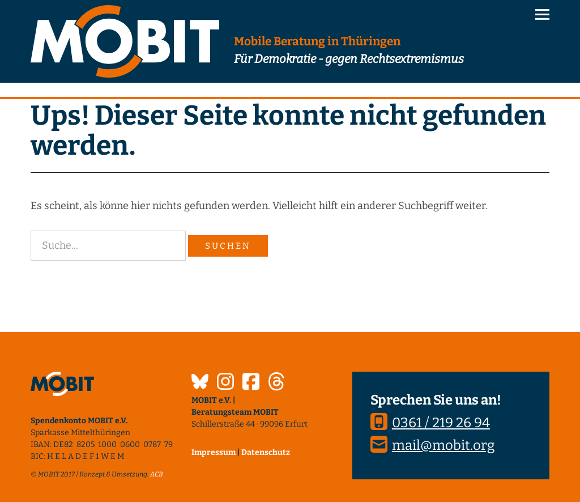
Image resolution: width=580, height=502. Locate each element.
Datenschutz (265, 452)
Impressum (213, 452)
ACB (156, 474)
